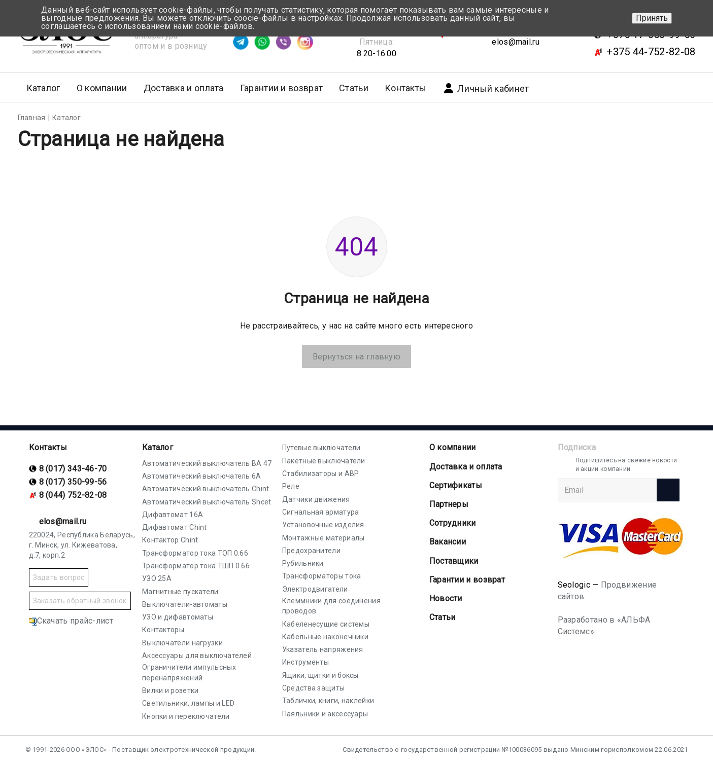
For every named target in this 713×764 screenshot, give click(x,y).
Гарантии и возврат (281, 88)
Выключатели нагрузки (182, 643)
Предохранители (311, 551)
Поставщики (454, 561)
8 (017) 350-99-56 (73, 482)
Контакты (405, 88)
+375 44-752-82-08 (650, 52)
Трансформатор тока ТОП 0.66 (195, 553)
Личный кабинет (486, 88)
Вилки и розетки (170, 690)
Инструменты (305, 662)
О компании (452, 447)
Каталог (157, 447)
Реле (290, 486)
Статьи (353, 88)
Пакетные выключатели (323, 461)
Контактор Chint (170, 540)
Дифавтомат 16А (172, 515)
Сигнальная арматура (320, 512)
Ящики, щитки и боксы (320, 675)
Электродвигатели (315, 589)
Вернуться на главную (356, 356)
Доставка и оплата (184, 88)
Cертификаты (455, 485)
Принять (652, 18)
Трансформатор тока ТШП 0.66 (196, 566)
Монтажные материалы (323, 538)
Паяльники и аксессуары (325, 714)
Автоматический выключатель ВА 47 (207, 463)
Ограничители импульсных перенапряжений (189, 672)
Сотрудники (452, 523)
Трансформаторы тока (321, 576)
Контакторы (163, 630)
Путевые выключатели (321, 448)
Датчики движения (316, 499)
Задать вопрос (59, 577)
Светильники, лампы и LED (188, 703)
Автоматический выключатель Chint (205, 489)
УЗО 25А (157, 578)
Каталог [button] (43, 88)
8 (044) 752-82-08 (73, 495)
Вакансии (447, 542)
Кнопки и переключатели (186, 716)
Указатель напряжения (322, 649)
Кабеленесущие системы (325, 624)
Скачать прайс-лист (71, 621)
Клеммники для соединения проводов (331, 606)
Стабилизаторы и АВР (320, 473)
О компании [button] (102, 88)
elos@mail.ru (515, 42)
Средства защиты (313, 688)
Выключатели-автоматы (184, 604)
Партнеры (448, 504)
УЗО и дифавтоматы (177, 617)
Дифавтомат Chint (174, 527)
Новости (445, 598)
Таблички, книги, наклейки (328, 701)
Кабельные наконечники (325, 637)
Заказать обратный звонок (80, 601)
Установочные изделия (323, 525)
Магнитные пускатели (180, 592)
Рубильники (303, 563)
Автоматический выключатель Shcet (206, 502)
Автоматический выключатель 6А (201, 476)
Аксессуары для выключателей (197, 655)
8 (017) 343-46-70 (73, 469)
